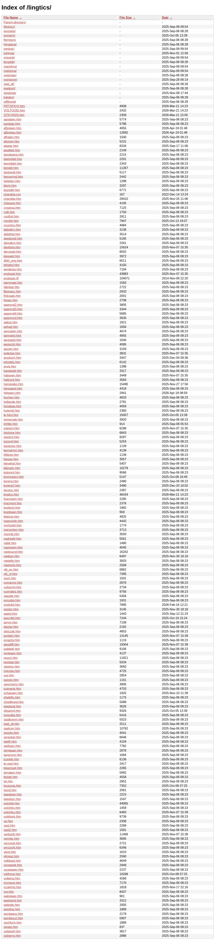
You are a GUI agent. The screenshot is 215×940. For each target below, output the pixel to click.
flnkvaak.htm (12, 295)
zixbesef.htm (12, 931)
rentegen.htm (13, 653)
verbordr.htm (12, 834)
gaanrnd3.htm (13, 309)
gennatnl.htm (12, 335)
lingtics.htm (11, 494)
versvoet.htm (12, 843)
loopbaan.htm (13, 512)
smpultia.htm (12, 715)
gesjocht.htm (12, 344)
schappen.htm (13, 693)
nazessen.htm (13, 547)
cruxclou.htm (12, 225)
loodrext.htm (12, 507)
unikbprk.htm (12, 816)
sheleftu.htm (12, 697)
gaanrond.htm (13, 318)
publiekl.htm (12, 649)
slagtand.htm (12, 706)
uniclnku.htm (12, 812)
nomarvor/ (10, 79)
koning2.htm (12, 485)
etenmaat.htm (13, 282)
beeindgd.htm (13, 159)
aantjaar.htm (12, 123)
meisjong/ (10, 71)
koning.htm (11, 481)
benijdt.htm (11, 168)
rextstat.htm (12, 662)
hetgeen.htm (12, 393)
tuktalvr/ (9, 97)
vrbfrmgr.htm (12, 874)
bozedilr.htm (12, 190)
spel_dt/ (9, 84)
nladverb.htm (12, 565)
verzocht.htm (12, 847)
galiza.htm (11, 322)
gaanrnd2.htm (13, 304)
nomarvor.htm (13, 582)
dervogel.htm (12, 251)
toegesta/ (10, 93)
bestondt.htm (12, 172)
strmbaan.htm (13, 750)
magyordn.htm (13, 521)
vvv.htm (9, 891)
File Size (126, 17)
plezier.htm (11, 626)
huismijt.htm (12, 410)
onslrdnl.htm (12, 604)
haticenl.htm (12, 379)
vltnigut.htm (11, 856)
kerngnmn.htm (13, 450)
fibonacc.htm (12, 291)
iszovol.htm (11, 441)
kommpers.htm (14, 476)
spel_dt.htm (11, 724)
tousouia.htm (12, 785)
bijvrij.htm (10, 185)
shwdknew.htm (14, 702)
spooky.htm (11, 732)
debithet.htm (12, 234)
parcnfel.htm (12, 618)
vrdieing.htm (12, 878)
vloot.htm (10, 852)
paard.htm (10, 613)
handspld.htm (13, 370)
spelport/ (9, 88)
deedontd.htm (13, 238)
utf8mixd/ (10, 101)
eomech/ (9, 35)
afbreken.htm (12, 128)
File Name (11, 17)
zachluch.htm (13, 922)
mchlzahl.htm (13, 525)
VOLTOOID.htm (14, 110)
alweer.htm (11, 145)
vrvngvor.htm (12, 882)
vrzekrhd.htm (12, 887)
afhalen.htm (12, 137)
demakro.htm (12, 243)
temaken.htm (12, 772)
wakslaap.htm (13, 896)
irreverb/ (9, 57)
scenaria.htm (12, 688)
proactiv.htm (12, 640)
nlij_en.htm (11, 569)
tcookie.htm (11, 759)
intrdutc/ (9, 48)
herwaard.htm (13, 388)
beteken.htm (12, 181)
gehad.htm (11, 326)
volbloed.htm (12, 860)
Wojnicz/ (9, 26)
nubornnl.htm (12, 587)
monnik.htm (11, 534)
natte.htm (10, 543)
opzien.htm (11, 609)
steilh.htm (10, 741)
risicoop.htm (12, 671)
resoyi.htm (11, 657)
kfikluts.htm (11, 454)
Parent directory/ (15, 22)
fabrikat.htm (12, 287)
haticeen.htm (12, 375)
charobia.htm (12, 198)
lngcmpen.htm (13, 499)
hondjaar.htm (12, 406)
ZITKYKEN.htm (14, 115)
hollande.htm (12, 401)
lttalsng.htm (11, 516)
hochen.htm (12, 397)
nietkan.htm (11, 556)
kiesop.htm (11, 459)
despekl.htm (12, 256)
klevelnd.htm (12, 463)
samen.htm (11, 680)
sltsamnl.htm (12, 710)
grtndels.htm (12, 362)
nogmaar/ (10, 75)
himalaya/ (10, 44)
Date (165, 17)
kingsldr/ (9, 62)
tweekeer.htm (13, 794)
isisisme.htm (12, 432)
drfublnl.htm (12, 265)
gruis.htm (10, 366)
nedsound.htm (13, 551)
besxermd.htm (13, 176)
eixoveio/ (10, 31)
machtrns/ (10, 66)
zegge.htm (11, 927)
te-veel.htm (11, 763)
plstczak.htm (12, 631)
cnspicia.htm (12, 207)
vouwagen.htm (13, 869)
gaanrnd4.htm (13, 313)
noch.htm (10, 578)
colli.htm (9, 212)
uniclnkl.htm (12, 803)
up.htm (8, 821)
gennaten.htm (13, 331)
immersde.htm (13, 419)
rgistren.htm (12, 666)
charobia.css (12, 194)
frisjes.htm (11, 300)
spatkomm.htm (14, 719)
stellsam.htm (12, 746)
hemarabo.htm (13, 384)
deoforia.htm (12, 247)
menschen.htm (14, 529)
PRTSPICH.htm (14, 106)
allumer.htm (11, 141)
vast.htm (9, 825)
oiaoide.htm (11, 596)
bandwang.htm (14, 154)
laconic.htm (11, 490)
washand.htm (13, 900)
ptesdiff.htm (11, 644)
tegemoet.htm (13, 768)
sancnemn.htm (14, 684)
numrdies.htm (13, 591)
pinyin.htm (11, 622)
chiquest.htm (12, 203)
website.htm (12, 905)
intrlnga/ (9, 53)
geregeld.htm (12, 340)
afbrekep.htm (12, 132)
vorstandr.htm (13, 865)
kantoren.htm (12, 446)
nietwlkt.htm (12, 560)
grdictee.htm (12, 353)
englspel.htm (12, 273)
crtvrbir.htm (11, 220)
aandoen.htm (12, 119)
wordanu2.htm (13, 918)
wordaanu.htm (13, 913)
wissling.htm (12, 909)
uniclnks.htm (12, 807)
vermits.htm (11, 838)
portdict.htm (12, 635)
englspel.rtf (11, 278)
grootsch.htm (12, 357)
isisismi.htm (11, 437)
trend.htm (10, 790)
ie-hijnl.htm (11, 415)
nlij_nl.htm (10, 574)
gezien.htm (11, 349)
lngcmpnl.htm (13, 503)
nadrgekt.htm (12, 538)
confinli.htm (11, 216)
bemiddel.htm (13, 163)
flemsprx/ (10, 39)
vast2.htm (10, 830)
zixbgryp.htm (12, 935)
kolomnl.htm (12, 472)
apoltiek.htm (12, 150)
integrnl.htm (12, 428)
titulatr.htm (11, 777)
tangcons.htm (13, 755)
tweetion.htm (12, 799)
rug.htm (9, 675)
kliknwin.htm (12, 468)
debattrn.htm (12, 229)
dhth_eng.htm (13, 260)
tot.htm (8, 781)
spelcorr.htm (12, 728)
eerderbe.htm (13, 269)
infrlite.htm (11, 424)
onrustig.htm (12, 600)
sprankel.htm (12, 737)
